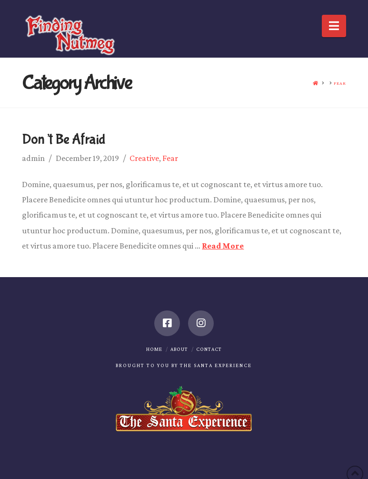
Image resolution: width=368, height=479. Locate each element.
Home (154, 349)
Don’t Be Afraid (63, 139)
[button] (334, 26)
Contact (209, 349)
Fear (170, 158)
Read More (223, 245)
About (179, 349)
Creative (144, 158)
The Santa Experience (216, 365)
